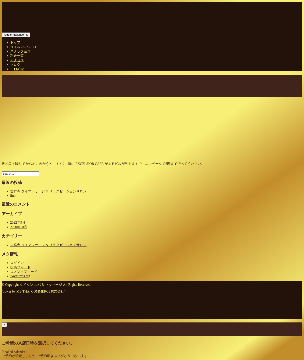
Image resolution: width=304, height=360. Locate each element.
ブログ (15, 64)
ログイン (17, 263)
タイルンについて (23, 47)
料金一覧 (17, 55)
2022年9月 (17, 222)
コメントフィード (23, 271)
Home (6, 95)
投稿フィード (20, 267)
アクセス (17, 60)
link (12, 195)
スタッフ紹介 (20, 51)
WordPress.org (20, 276)
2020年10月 (18, 227)
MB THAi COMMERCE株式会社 (40, 291)
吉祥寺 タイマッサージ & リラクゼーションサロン (48, 191)
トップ (15, 42)
